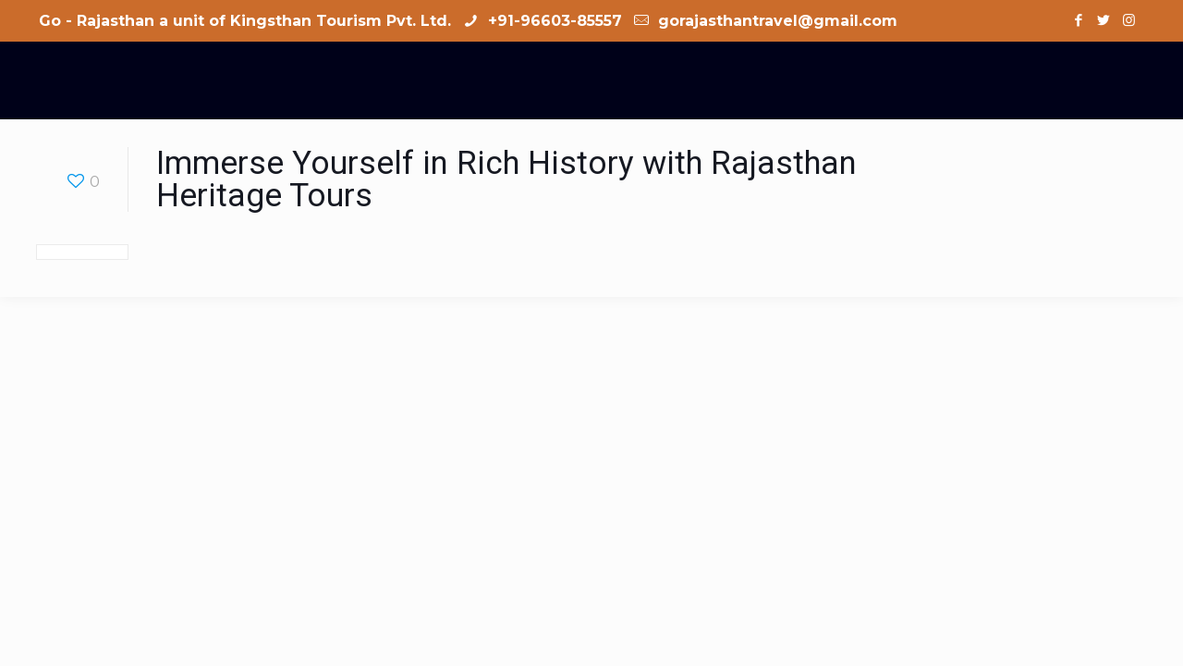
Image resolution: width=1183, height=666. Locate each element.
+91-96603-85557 (552, 21)
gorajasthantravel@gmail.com (775, 21)
